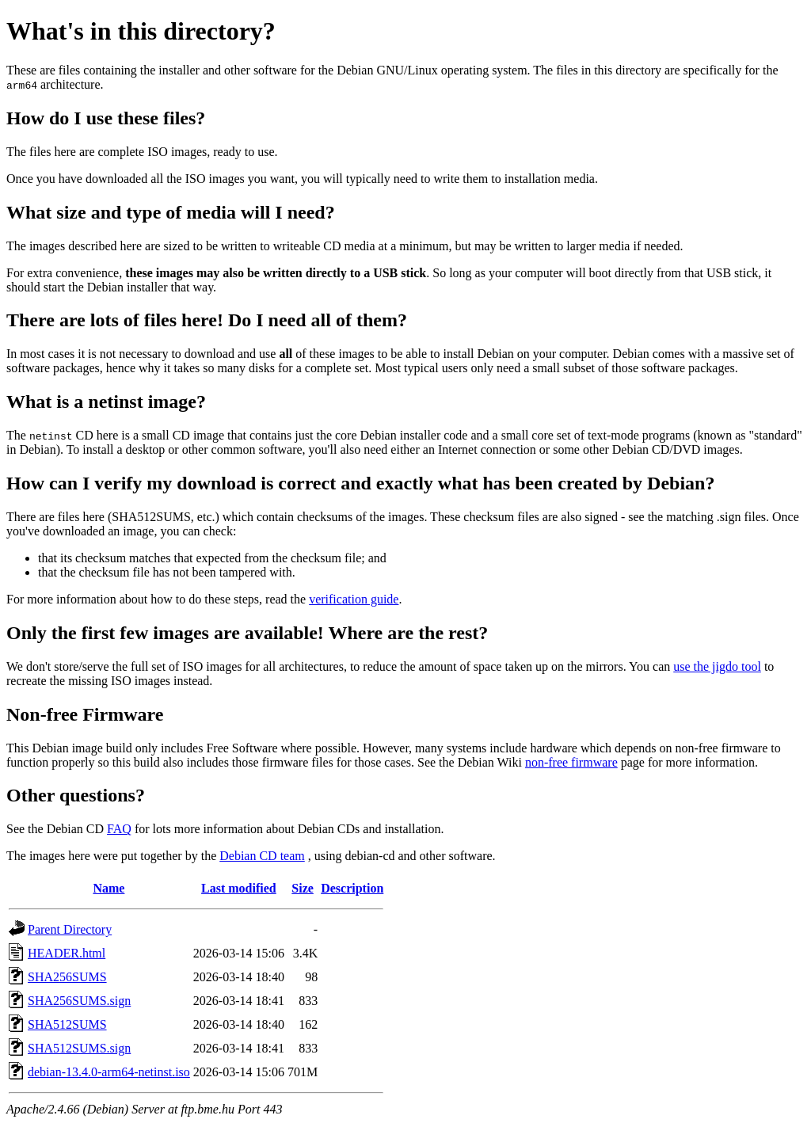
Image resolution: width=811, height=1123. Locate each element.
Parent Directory (70, 929)
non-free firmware (571, 762)
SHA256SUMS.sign (79, 1000)
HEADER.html (66, 953)
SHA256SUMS (67, 977)
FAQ (119, 829)
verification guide (353, 599)
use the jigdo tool (717, 666)
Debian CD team (262, 855)
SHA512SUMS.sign (79, 1048)
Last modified (238, 888)
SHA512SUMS (67, 1024)
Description (352, 888)
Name (108, 888)
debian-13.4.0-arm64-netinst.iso (109, 1072)
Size (302, 888)
